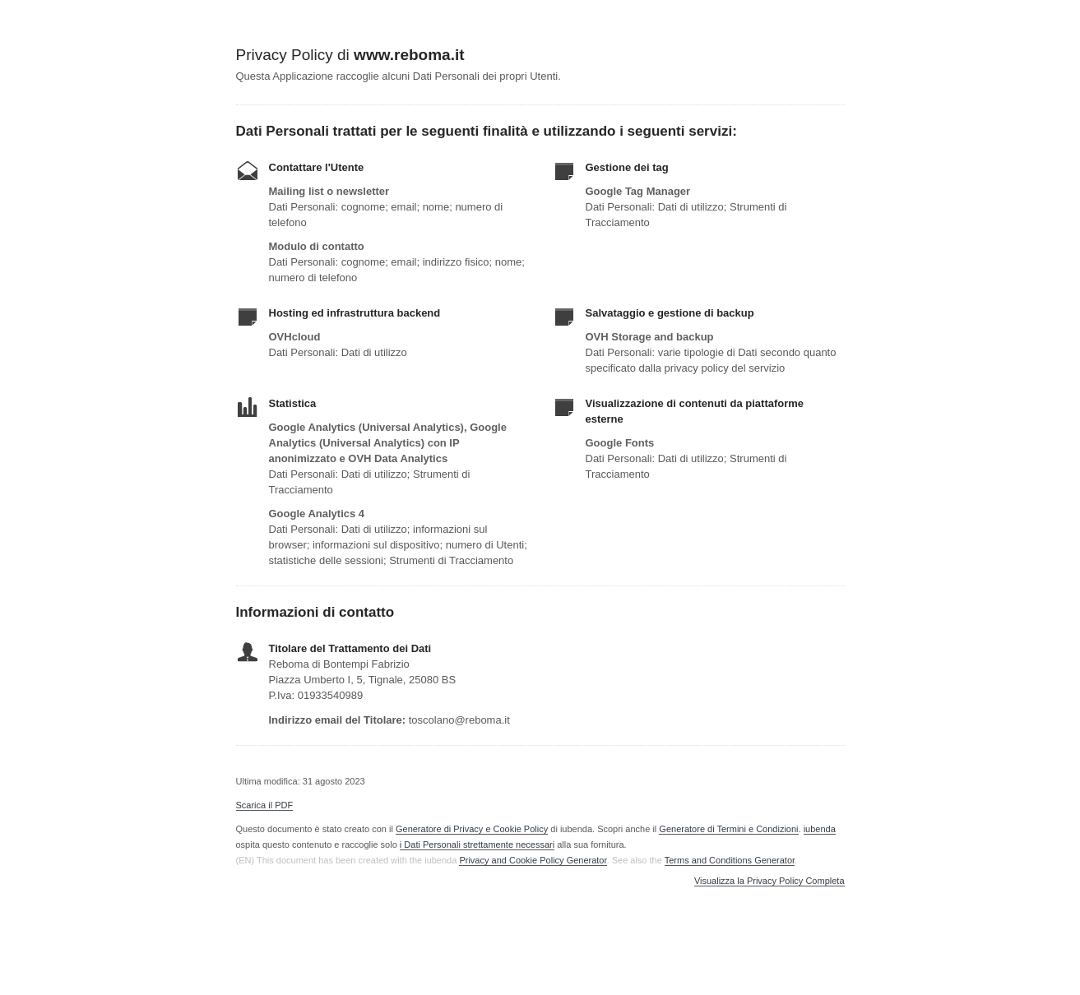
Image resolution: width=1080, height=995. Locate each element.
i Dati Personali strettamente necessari (477, 844)
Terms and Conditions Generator (730, 860)
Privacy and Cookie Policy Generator (532, 860)
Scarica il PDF (265, 805)
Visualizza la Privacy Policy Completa (769, 881)
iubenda (820, 829)
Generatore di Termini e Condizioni (728, 829)
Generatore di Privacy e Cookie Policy (472, 829)
